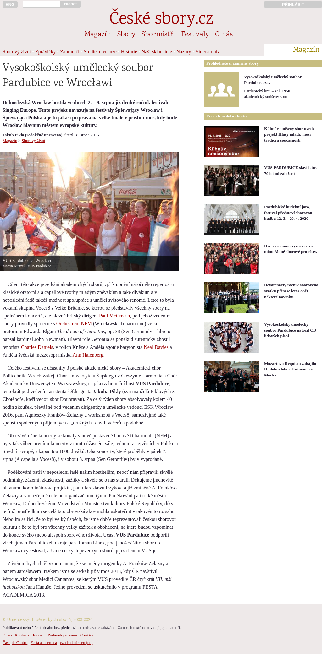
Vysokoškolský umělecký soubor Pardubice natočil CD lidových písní (290, 330)
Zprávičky (45, 51)
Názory (183, 51)
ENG (10, 4)
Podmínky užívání (62, 635)
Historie (129, 51)
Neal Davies (156, 347)
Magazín (98, 35)
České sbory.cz (161, 20)
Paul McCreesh (114, 315)
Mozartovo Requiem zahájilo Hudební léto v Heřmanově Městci (290, 369)
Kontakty (22, 635)
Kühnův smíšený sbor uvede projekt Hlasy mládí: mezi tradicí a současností (289, 134)
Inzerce (39, 635)
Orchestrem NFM (74, 323)
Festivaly (195, 35)
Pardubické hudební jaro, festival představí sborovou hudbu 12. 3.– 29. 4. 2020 (288, 212)
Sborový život (17, 51)
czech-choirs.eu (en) (76, 642)
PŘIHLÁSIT (293, 4)
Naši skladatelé (157, 51)
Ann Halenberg (88, 355)
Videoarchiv (207, 51)
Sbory (126, 35)
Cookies (86, 635)
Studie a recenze (100, 51)
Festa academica (44, 642)
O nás (224, 35)
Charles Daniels (37, 347)
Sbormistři (158, 35)
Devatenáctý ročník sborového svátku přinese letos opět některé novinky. (291, 291)
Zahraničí (69, 51)
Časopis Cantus (15, 642)
